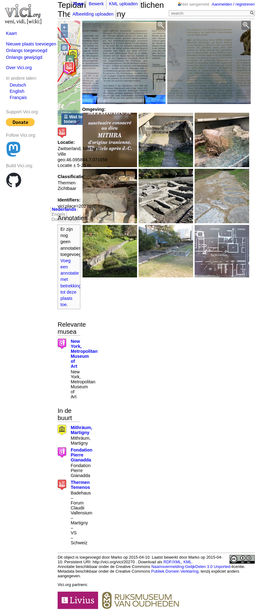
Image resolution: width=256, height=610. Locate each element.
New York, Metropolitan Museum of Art (84, 354)
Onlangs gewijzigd (24, 57)
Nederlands (64, 209)
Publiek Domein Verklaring (174, 571)
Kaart (11, 33)
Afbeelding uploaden (93, 14)
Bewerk (96, 3)
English (17, 91)
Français (18, 97)
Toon (78, 3)
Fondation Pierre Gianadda (81, 454)
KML (187, 562)
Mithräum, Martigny (81, 430)
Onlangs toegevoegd (26, 50)
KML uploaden (123, 3)
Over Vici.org (19, 67)
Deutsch (18, 85)
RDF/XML (172, 562)
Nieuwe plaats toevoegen (31, 43)
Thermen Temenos (80, 485)
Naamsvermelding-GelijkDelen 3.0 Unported (190, 566)
